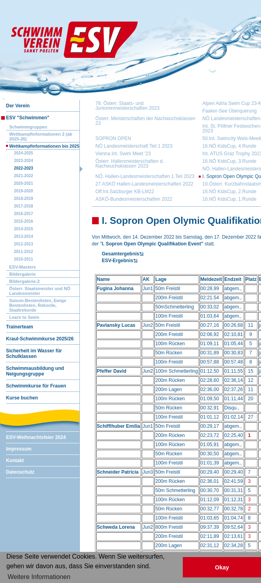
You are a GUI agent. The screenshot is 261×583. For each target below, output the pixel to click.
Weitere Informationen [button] (39, 576)
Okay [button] (222, 567)
